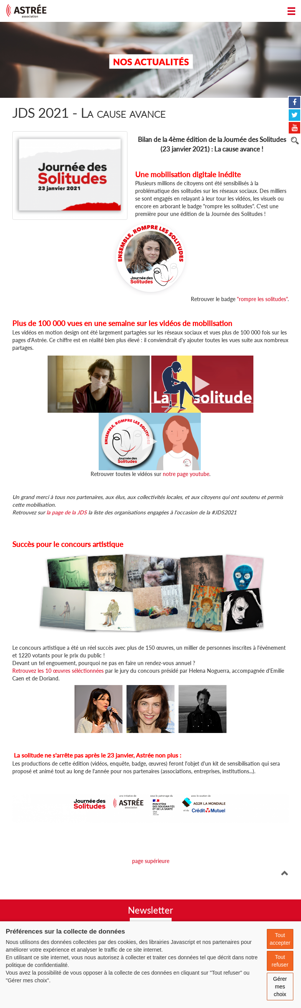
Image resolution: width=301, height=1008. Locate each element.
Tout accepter (280, 939)
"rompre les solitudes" (262, 299)
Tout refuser (279, 961)
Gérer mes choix (280, 986)
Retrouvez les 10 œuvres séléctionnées (58, 670)
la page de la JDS (66, 512)
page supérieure (150, 861)
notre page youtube (186, 474)
